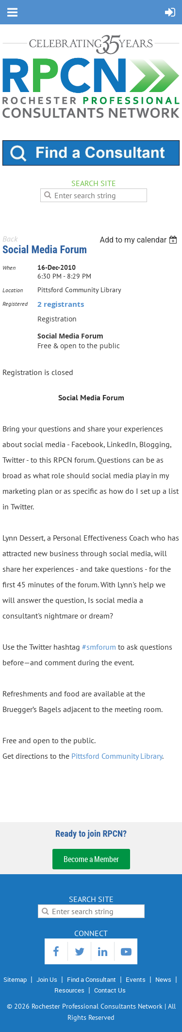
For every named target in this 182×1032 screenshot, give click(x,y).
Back (9, 239)
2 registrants (60, 304)
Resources (69, 990)
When (9, 267)
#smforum (99, 647)
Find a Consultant (91, 979)
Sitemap (15, 979)
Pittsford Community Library (116, 756)
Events (136, 979)
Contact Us (110, 990)
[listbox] (139, 240)
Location (12, 290)
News (163, 979)
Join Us (46, 979)
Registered (15, 303)
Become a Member (91, 859)
